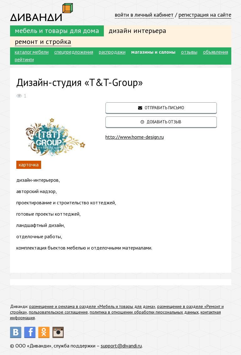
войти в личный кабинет (144, 14)
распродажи (112, 52)
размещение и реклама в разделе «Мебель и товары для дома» (92, 306)
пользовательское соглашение (58, 312)
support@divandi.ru (121, 345)
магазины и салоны (153, 52)
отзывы (189, 52)
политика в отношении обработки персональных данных (144, 312)
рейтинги (24, 59)
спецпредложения (73, 52)
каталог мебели (32, 52)
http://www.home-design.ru (134, 137)
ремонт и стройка (43, 41)
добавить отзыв (161, 122)
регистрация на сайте (205, 14)
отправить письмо (161, 107)
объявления (215, 52)
